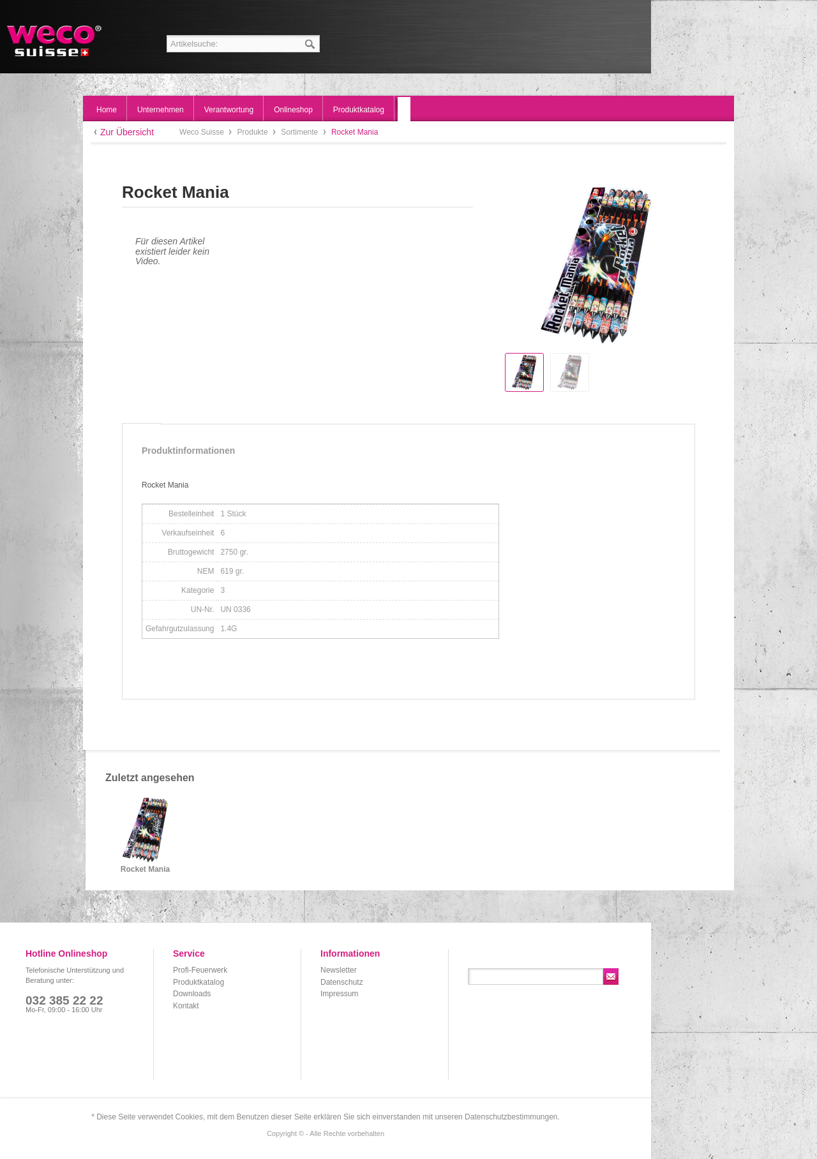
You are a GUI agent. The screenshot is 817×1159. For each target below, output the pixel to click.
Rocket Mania (145, 869)
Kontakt (186, 1005)
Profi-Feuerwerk (200, 970)
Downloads (192, 993)
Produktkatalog (198, 982)
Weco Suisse (55, 41)
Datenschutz (341, 982)
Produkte (253, 132)
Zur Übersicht (127, 132)
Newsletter (338, 970)
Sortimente (300, 132)
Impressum (339, 993)
